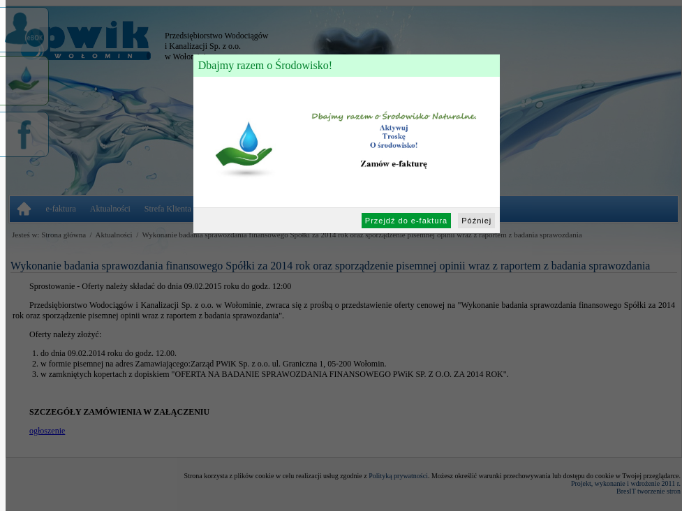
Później (476, 220)
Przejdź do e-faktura (406, 220)
